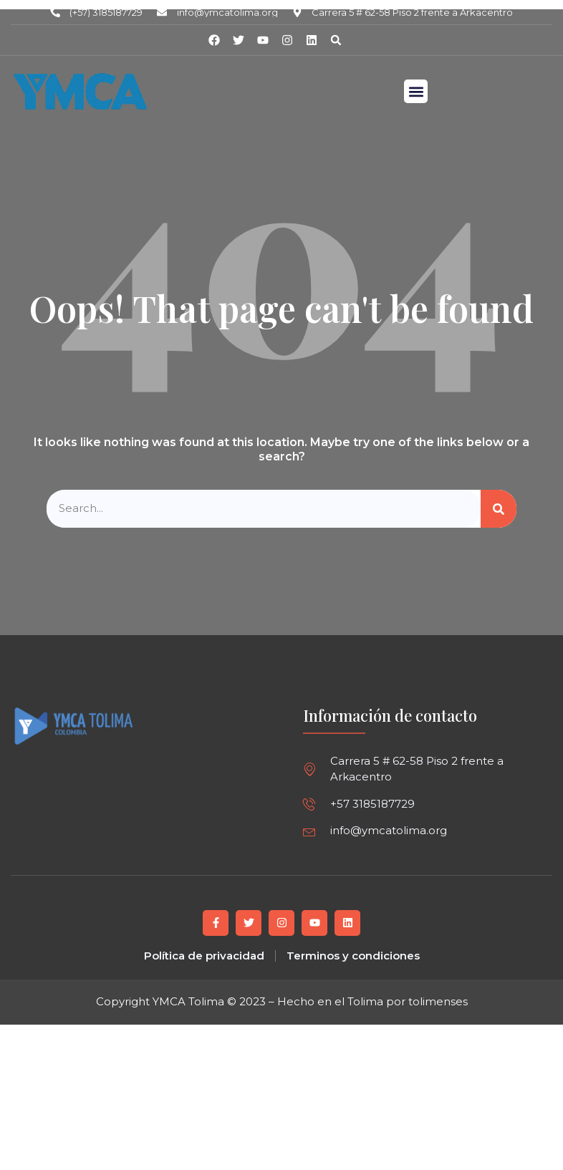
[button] (335, 40)
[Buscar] (498, 509)
